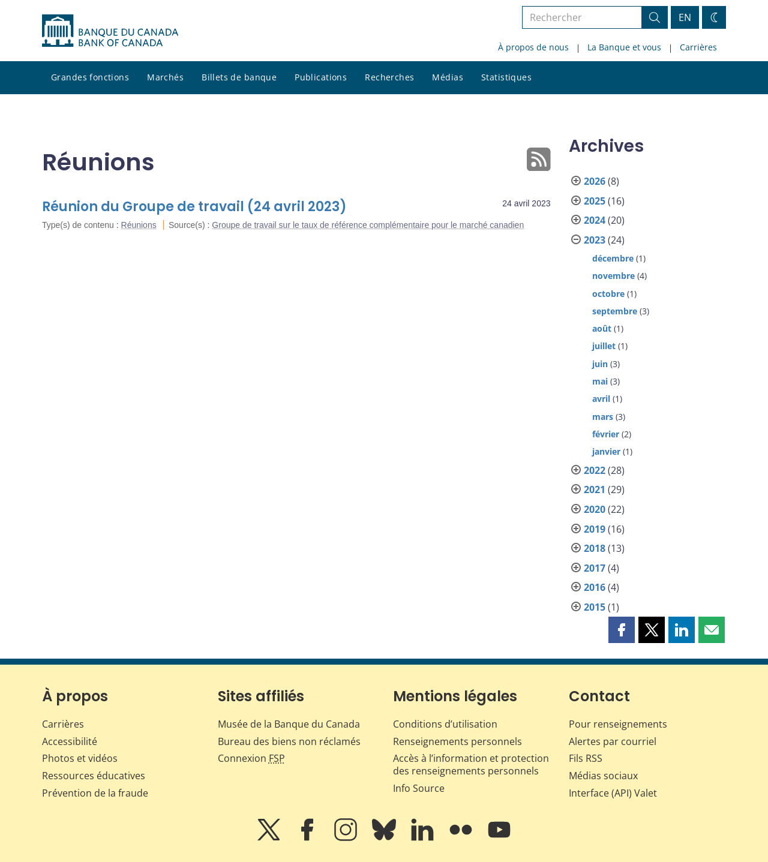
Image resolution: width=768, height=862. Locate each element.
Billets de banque (239, 77)
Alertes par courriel (612, 741)
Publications (321, 77)
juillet (604, 346)
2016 (594, 587)
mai (600, 381)
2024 (594, 220)
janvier (606, 451)
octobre (608, 293)
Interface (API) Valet (613, 793)
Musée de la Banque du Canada (289, 724)
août (601, 328)
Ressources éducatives (93, 775)
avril (601, 398)
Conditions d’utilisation (445, 724)
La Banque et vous (624, 47)
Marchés (165, 77)
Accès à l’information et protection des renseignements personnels (471, 764)
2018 (594, 548)
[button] (621, 630)
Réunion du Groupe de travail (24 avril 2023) (194, 206)
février (605, 434)
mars (602, 416)
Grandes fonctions (90, 77)
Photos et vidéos (80, 758)
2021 (594, 489)
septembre (614, 311)
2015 (594, 607)
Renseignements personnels (457, 741)
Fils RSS (585, 758)
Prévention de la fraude (95, 793)
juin (600, 364)
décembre (613, 258)
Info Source (419, 788)
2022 (594, 470)
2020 (594, 509)
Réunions (139, 225)
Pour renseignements (618, 724)
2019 (594, 529)
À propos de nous (533, 47)
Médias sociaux (603, 775)
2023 (594, 240)
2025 (594, 201)
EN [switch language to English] (685, 17)
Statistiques (506, 77)
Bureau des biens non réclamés (289, 741)
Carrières (698, 47)
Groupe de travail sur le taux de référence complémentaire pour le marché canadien (368, 225)
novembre (613, 275)
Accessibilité (69, 741)
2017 (594, 568)
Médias (447, 77)
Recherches (389, 77)
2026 (594, 181)
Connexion (251, 758)
